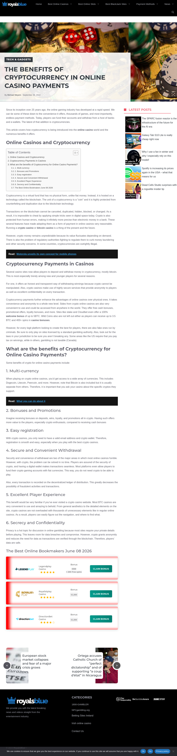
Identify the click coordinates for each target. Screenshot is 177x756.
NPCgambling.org (81, 710)
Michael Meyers (14, 95)
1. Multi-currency (22, 168)
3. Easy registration (23, 174)
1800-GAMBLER (80, 704)
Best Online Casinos (61, 4)
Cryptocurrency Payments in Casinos (28, 161)
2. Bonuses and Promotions (27, 171)
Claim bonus (101, 568)
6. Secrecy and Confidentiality (28, 184)
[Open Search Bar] (173, 12)
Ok (143, 751)
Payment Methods (149, 4)
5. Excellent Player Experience (28, 181)
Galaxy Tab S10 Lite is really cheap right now (148, 141)
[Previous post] (6, 665)
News (170, 4)
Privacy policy (162, 751)
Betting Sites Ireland (82, 715)
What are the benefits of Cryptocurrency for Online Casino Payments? (44, 164)
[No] (173, 751)
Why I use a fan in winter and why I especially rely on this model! (149, 158)
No (150, 751)
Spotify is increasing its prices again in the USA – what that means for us (149, 174)
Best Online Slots (90, 4)
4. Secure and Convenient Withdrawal (31, 178)
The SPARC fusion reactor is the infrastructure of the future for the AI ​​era (151, 124)
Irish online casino (81, 723)
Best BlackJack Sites (119, 4)
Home (39, 4)
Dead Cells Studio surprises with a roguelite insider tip (151, 191)
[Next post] (116, 665)
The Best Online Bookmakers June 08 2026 (34, 188)
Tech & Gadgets (18, 59)
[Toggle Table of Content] (74, 152)
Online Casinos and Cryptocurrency (27, 157)
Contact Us (78, 731)
